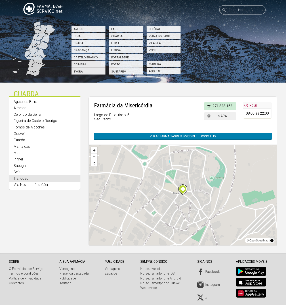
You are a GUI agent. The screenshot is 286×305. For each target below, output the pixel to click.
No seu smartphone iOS (159, 273)
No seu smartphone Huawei (162, 283)
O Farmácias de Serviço (26, 269)
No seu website (153, 269)
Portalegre (120, 57)
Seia (17, 172)
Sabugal (20, 166)
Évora (78, 71)
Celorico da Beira (27, 114)
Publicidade (68, 278)
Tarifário (66, 283)
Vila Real (155, 43)
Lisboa (116, 50)
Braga (78, 43)
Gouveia (20, 134)
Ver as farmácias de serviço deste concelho (183, 136)
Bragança (81, 50)
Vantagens (67, 269)
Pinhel (18, 159)
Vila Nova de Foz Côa (31, 185)
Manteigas (22, 146)
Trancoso (21, 178)
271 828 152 (222, 106)
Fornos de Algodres (29, 127)
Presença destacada (74, 273)
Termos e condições (24, 273)
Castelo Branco (86, 57)
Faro (114, 29)
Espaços (112, 273)
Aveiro (78, 29)
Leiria (115, 43)
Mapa (222, 116)
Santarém (118, 71)
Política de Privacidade (25, 278)
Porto (115, 64)
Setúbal (155, 29)
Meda (18, 153)
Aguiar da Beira (25, 102)
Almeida (20, 108)
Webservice (150, 288)
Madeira (155, 64)
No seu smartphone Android (162, 278)
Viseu (152, 50)
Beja (77, 36)
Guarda (117, 36)
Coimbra (80, 64)
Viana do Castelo (162, 36)
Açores (154, 71)
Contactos (16, 283)
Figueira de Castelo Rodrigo (35, 121)
